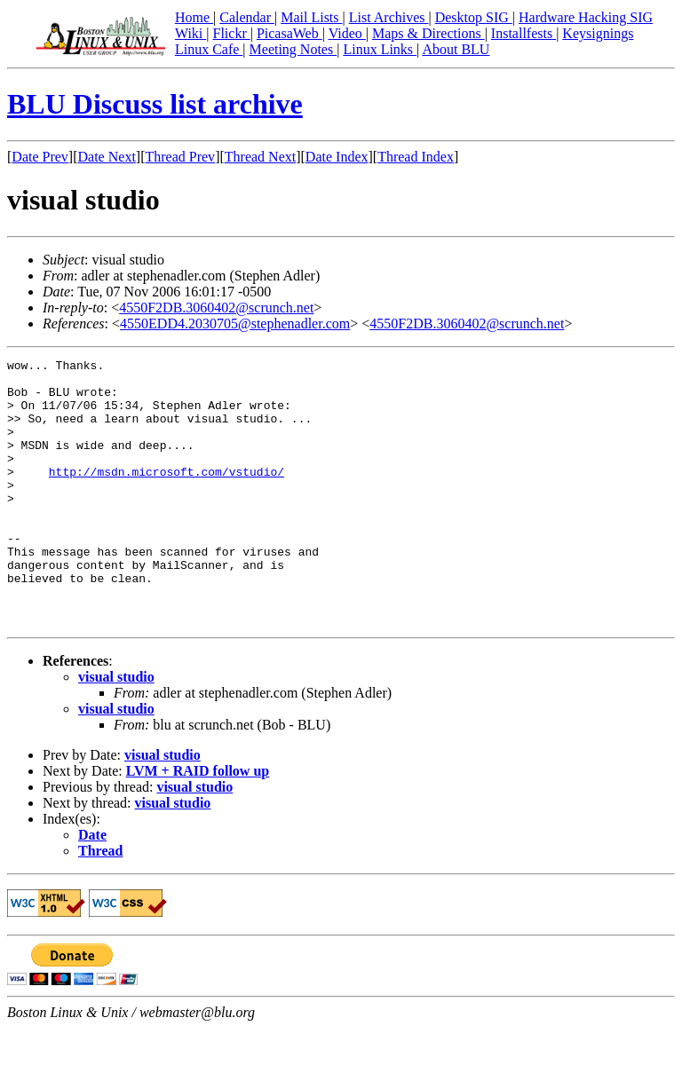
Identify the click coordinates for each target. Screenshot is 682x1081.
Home (194, 17)
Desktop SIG (473, 17)
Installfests (523, 33)
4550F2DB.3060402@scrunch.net (216, 307)
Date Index (337, 156)
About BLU (455, 49)
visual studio (116, 730)
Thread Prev (180, 156)
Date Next (107, 156)
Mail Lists (311, 17)
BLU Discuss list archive (155, 104)
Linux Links (379, 49)
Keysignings (597, 33)
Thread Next (260, 156)
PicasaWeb (289, 33)
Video (347, 33)
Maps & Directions (428, 33)
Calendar (246, 17)
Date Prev (40, 156)
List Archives (389, 17)
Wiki (190, 33)
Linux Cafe (208, 49)
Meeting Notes (293, 49)
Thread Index (415, 156)
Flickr (231, 33)
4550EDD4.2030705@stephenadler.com (235, 323)
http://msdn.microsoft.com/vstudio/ (166, 495)
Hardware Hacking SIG (586, 17)
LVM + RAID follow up (197, 824)
